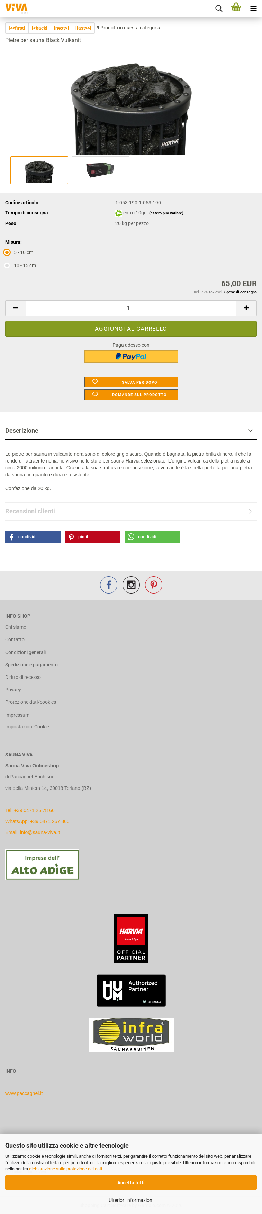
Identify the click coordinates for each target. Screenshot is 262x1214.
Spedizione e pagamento (31, 664)
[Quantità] (131, 308)
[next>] (61, 28)
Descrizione (21, 430)
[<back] (39, 28)
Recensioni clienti (30, 511)
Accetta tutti (131, 1182)
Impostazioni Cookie (27, 726)
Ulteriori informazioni (131, 1200)
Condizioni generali (25, 652)
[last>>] (83, 28)
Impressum (17, 715)
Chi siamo (15, 627)
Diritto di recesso (23, 677)
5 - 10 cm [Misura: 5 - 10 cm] (19, 252)
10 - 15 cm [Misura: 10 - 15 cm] (20, 265)
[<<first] (17, 28)
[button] (15, 308)
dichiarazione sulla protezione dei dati (66, 1168)
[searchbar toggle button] (218, 8)
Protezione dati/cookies (30, 702)
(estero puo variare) (166, 213)
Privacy (13, 689)
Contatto (15, 639)
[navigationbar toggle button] (253, 8)
